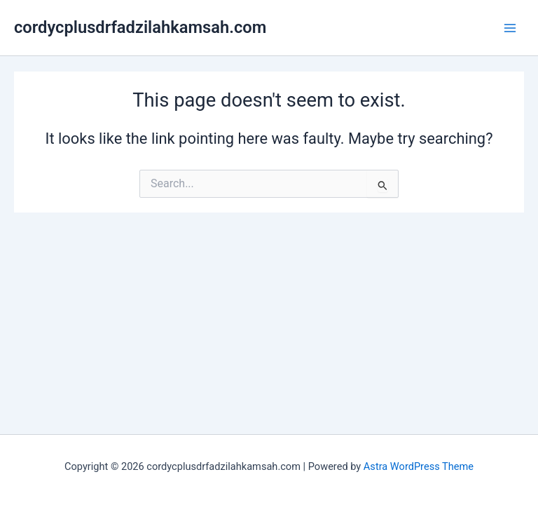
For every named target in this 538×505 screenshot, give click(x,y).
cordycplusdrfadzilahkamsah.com (140, 27)
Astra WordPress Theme (419, 466)
